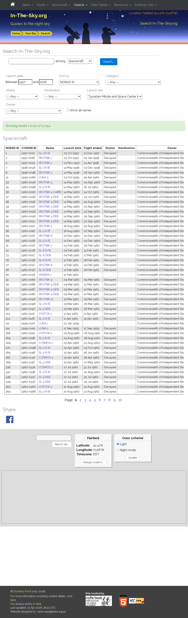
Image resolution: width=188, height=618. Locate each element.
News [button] (26, 5)
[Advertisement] (94, 497)
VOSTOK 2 (45, 333)
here (38, 603)
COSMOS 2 (46, 343)
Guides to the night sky (30, 23)
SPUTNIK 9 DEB (49, 284)
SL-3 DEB (44, 309)
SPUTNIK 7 (45, 245)
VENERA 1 (45, 274)
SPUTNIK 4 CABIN (50, 192)
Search (45, 33)
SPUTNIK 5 (45, 226)
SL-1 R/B (44, 153)
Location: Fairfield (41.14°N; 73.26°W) (153, 13)
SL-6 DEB (45, 255)
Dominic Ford (22, 591)
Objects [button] (79, 5)
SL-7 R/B (44, 347)
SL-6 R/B (45, 250)
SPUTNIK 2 (45, 163)
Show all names (79, 110)
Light (122, 444)
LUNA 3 (43, 177)
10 (120, 400)
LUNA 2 (43, 328)
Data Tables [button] (99, 5)
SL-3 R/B (44, 187)
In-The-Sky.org (28, 15)
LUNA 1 (43, 323)
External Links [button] (144, 5)
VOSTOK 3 (45, 386)
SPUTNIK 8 (45, 265)
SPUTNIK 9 (46, 279)
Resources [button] (121, 5)
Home (16, 33)
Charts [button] (41, 5)
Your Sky (30, 33)
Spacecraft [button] (60, 5)
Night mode (126, 450)
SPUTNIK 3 (45, 172)
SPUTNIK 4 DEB (49, 197)
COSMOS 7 (46, 367)
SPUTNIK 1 (45, 158)
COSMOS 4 (46, 357)
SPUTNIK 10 (46, 299)
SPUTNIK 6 (46, 235)
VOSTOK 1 (45, 313)
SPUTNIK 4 (45, 182)
